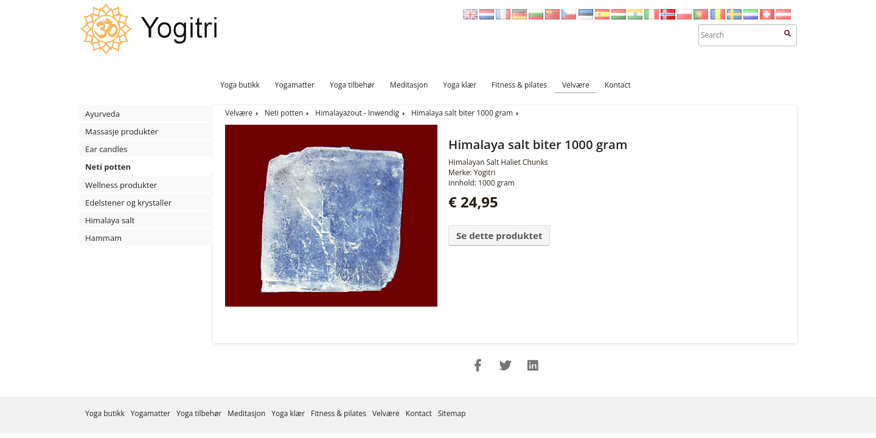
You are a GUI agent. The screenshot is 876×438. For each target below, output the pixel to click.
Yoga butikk (240, 85)
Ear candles (106, 149)
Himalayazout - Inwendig (357, 113)
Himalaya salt (109, 220)
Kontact (618, 85)
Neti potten (108, 166)
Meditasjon (409, 85)
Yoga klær (459, 85)
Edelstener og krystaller (128, 202)
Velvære (575, 85)
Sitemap (452, 413)
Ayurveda (102, 113)
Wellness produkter (121, 184)
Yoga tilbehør (352, 85)
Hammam (103, 237)
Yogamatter (295, 85)
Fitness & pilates (519, 85)
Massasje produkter (121, 131)
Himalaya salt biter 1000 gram (462, 113)
